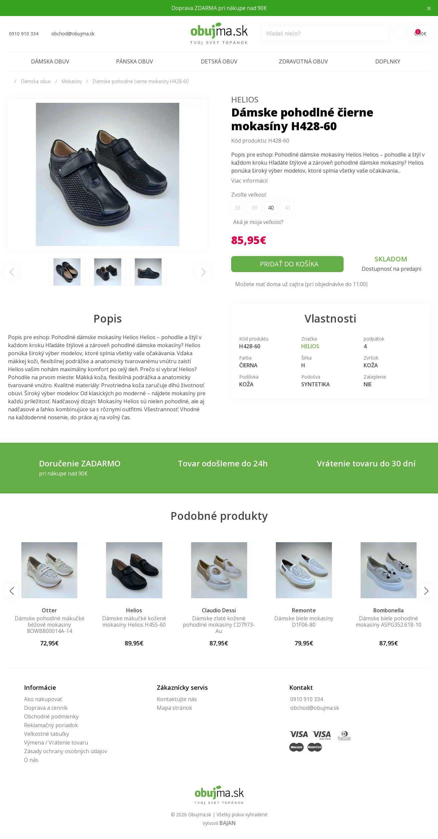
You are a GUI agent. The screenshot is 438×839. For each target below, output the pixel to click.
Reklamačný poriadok (51, 725)
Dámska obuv (50, 61)
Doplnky (387, 61)
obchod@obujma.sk (314, 707)
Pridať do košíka (289, 263)
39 (254, 207)
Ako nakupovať (43, 699)
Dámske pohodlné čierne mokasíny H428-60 (140, 81)
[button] (11, 591)
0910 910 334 (306, 699)
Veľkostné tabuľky (46, 734)
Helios (245, 99)
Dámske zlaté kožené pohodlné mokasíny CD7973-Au (219, 625)
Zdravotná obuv (303, 61)
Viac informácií (249, 180)
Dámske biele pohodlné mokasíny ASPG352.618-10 (388, 621)
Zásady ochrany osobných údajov (65, 751)
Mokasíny (72, 81)
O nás (31, 760)
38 (238, 207)
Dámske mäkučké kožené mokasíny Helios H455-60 (134, 621)
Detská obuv (219, 61)
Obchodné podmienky (51, 716)
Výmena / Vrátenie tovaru (56, 742)
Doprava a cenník (46, 707)
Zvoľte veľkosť (248, 194)
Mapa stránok (174, 707)
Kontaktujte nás (177, 699)
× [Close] (429, 7)
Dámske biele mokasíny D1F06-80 (303, 621)
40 (271, 207)
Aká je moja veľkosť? (258, 222)
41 (288, 207)
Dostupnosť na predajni (391, 268)
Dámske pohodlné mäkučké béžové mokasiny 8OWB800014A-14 (49, 625)
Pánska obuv (134, 61)
